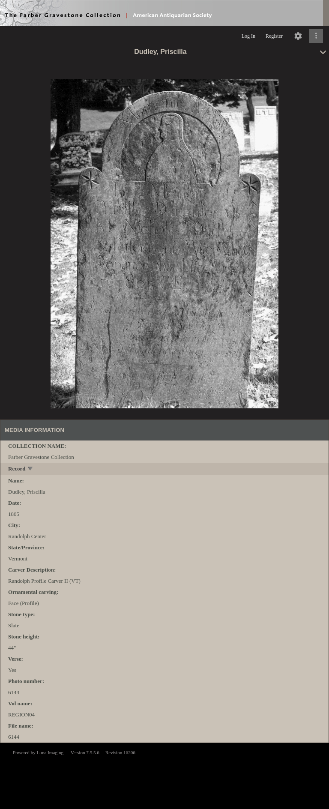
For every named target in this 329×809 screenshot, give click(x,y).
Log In (248, 36)
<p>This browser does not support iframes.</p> (164, 775)
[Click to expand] (316, 36)
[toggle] (30, 469)
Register (274, 36)
